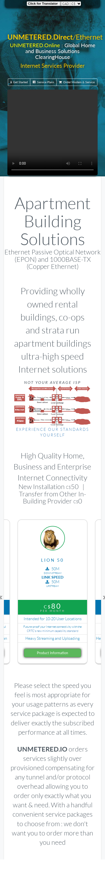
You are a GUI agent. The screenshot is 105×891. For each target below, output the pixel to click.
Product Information (52, 653)
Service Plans (43, 82)
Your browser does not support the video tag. (52, 132)
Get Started (19, 82)
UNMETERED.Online (35, 45)
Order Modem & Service (77, 82)
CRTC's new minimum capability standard (52, 630)
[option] (52, 596)
